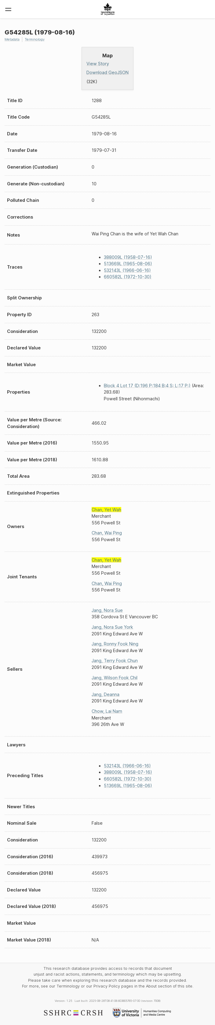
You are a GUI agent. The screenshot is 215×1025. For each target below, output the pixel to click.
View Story (97, 63)
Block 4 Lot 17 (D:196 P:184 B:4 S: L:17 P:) (147, 385)
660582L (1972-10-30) (127, 276)
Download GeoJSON (107, 72)
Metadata (12, 39)
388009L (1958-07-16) (128, 257)
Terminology (35, 39)
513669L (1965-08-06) (128, 263)
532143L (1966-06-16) (127, 270)
